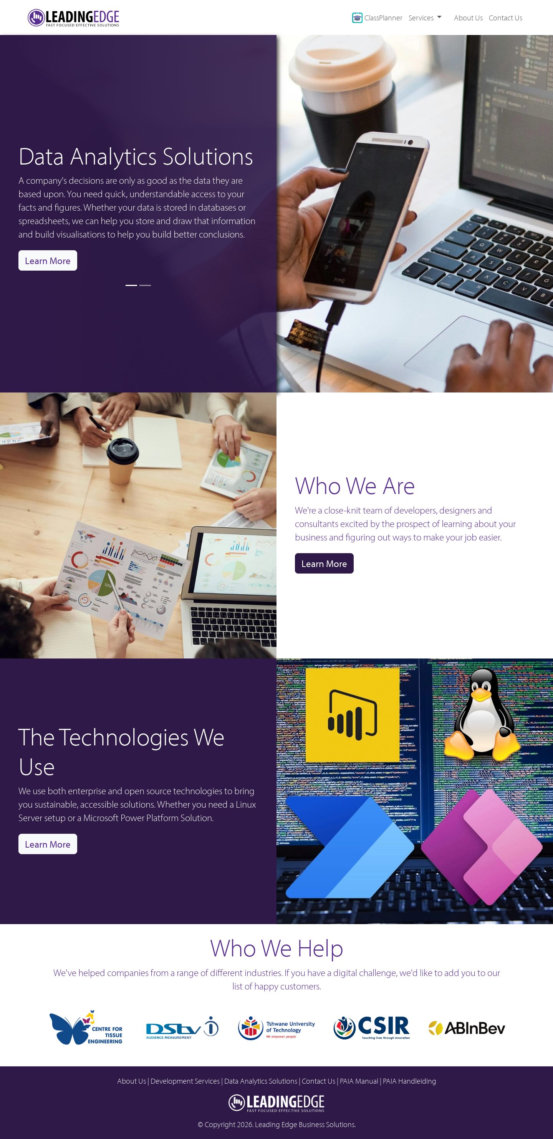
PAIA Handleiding (409, 1081)
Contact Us (505, 17)
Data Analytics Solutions (260, 1081)
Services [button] (422, 17)
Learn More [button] (48, 260)
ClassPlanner (377, 17)
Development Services (185, 1081)
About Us (468, 17)
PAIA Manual (359, 1081)
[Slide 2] (145, 285)
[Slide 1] (131, 285)
